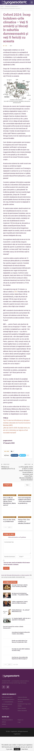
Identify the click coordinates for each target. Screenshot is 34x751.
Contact (4, 724)
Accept (17, 749)
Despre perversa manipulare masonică (10, 495)
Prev (5, 527)
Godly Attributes (9, 701)
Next (10, 527)
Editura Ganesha (22, 708)
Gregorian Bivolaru (22, 697)
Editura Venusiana (22, 710)
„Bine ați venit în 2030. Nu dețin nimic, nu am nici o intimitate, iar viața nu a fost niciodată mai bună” (16, 430)
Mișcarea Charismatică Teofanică (23, 700)
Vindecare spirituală (7, 704)
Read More (25, 749)
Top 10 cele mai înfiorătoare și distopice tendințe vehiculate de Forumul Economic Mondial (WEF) (16, 422)
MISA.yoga (4, 706)
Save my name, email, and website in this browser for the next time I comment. (17, 563)
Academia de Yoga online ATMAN (24, 705)
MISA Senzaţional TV (7, 697)
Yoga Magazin (5, 708)
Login (19, 722)
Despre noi (20, 719)
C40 (15, 292)
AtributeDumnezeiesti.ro (8, 699)
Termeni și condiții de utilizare (7, 721)
